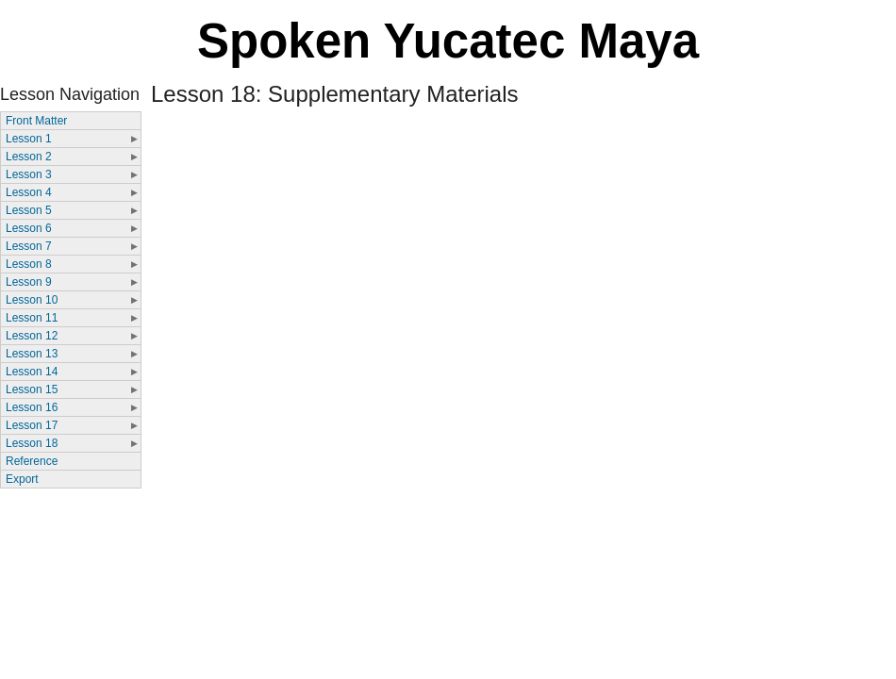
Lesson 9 (29, 282)
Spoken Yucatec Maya (448, 41)
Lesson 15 (32, 389)
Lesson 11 (32, 317)
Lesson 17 (32, 425)
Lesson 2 (29, 156)
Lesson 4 (29, 192)
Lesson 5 (29, 210)
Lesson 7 (29, 246)
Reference (32, 461)
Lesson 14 (32, 371)
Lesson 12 (32, 335)
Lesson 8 (29, 264)
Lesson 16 (32, 407)
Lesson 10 (32, 299)
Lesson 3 (29, 174)
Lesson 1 (29, 138)
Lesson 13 (32, 353)
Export (22, 479)
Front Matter (36, 120)
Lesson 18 (32, 443)
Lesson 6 (29, 228)
